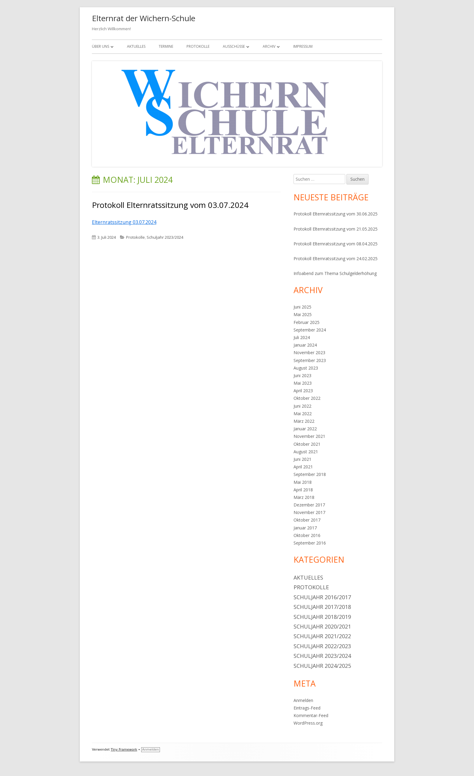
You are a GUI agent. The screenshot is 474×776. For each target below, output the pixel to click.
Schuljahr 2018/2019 (322, 616)
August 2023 (306, 368)
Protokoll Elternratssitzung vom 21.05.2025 (336, 229)
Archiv (269, 46)
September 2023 (310, 360)
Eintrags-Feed (307, 708)
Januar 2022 (305, 429)
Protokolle (198, 46)
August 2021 (306, 451)
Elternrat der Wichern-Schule (143, 18)
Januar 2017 (305, 528)
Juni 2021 (302, 459)
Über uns (100, 46)
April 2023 (303, 390)
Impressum (303, 46)
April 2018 (303, 490)
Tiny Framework (124, 750)
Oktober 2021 (307, 444)
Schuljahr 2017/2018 (322, 606)
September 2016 (310, 543)
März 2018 (304, 497)
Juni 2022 (302, 406)
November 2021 (309, 436)
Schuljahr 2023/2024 (165, 237)
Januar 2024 (305, 345)
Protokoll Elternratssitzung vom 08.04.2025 (336, 244)
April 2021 (303, 467)
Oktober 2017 (307, 520)
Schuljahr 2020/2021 (322, 626)
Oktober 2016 (307, 535)
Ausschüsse (234, 46)
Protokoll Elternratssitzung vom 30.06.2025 (336, 214)
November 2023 (309, 352)
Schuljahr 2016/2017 (322, 597)
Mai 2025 (303, 314)
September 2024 (310, 330)
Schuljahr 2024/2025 (322, 665)
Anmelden (303, 700)
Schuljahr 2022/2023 (322, 646)
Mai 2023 (303, 383)
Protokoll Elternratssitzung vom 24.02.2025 (336, 258)
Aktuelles (136, 46)
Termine (166, 46)
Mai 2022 (303, 413)
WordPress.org (308, 723)
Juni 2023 (302, 375)
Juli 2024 (302, 337)
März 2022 (304, 421)
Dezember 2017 (309, 505)
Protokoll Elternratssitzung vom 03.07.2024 (170, 204)
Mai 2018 (303, 482)
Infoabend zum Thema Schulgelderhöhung (335, 273)
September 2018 (310, 474)
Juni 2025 (302, 307)
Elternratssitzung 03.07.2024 (124, 222)
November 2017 (309, 512)
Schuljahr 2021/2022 (322, 636)
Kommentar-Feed (311, 715)
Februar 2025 (307, 322)
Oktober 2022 (307, 398)
